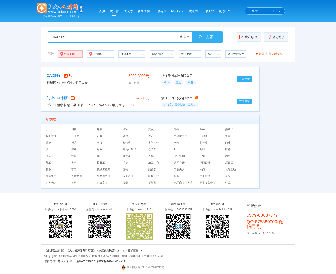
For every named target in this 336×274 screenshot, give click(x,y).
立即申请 (244, 78)
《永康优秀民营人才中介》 (112, 250)
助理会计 (179, 162)
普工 (48, 162)
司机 (74, 129)
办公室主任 (180, 136)
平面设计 (205, 162)
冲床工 (50, 156)
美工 (99, 156)
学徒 (125, 162)
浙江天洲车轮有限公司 (177, 76)
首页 (102, 11)
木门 (202, 169)
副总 (125, 136)
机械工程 (153, 176)
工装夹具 (179, 169)
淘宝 (125, 129)
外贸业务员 (129, 149)
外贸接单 (51, 176)
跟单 (48, 142)
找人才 (128, 11)
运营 (99, 149)
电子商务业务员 (183, 182)
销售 (99, 129)
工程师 (204, 136)
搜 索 (205, 37)
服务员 (152, 169)
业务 (202, 129)
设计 (151, 136)
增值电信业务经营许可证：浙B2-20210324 (69, 261)
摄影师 (152, 182)
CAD (202, 156)
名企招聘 (143, 11)
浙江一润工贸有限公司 (177, 98)
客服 (99, 142)
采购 (228, 136)
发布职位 (248, 37)
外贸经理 (76, 176)
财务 (228, 149)
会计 (48, 129)
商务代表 (51, 182)
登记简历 (276, 37)
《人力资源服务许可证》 (81, 250)
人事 (151, 156)
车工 (74, 169)
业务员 (204, 142)
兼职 (228, 176)
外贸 (176, 129)
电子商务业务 (208, 182)
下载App (208, 11)
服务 (176, 176)
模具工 (101, 162)
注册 (274, 11)
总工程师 (205, 176)
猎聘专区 (160, 11)
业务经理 (128, 176)
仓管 (176, 142)
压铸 (125, 169)
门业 (228, 142)
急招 (257, 53)
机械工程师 (103, 169)
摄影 (125, 182)
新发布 (274, 53)
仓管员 (75, 136)
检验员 (127, 142)
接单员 (229, 129)
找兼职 (193, 11)
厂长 (176, 149)
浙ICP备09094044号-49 (111, 261)
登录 (255, 11)
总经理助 (230, 169)
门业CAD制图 (58, 98)
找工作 (114, 12)
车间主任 (51, 136)
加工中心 (153, 162)
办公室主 (102, 182)
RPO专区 (177, 11)
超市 (48, 169)
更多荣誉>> (135, 250)
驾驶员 (127, 156)
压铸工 (229, 162)
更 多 (222, 11)
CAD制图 (54, 76)
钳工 (228, 182)
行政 (99, 136)
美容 (74, 182)
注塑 (74, 156)
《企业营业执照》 (55, 250)
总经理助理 (103, 176)
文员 (151, 129)
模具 (74, 142)
